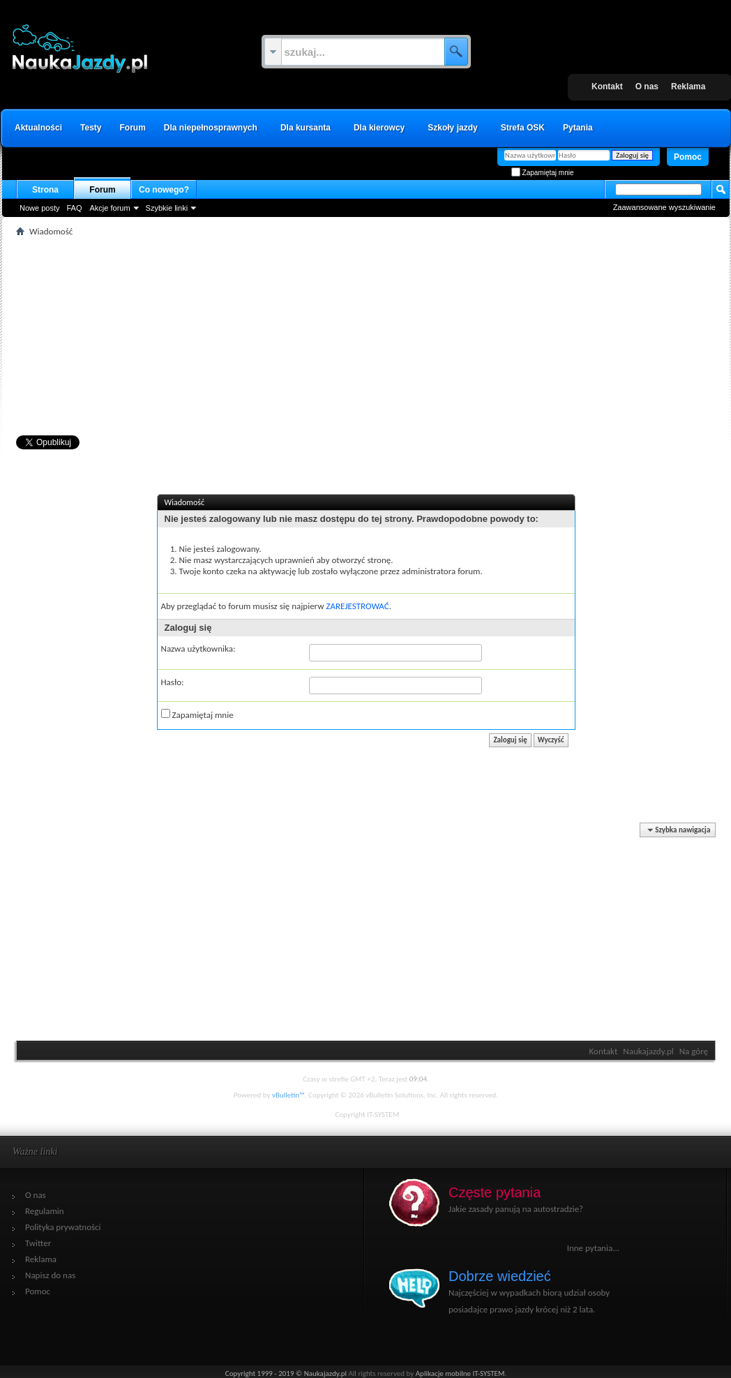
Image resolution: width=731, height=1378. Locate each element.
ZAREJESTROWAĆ (357, 606)
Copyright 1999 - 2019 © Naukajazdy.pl (286, 1373)
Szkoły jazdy (452, 128)
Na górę (693, 1051)
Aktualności (38, 128)
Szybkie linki (166, 208)
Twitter (38, 1243)
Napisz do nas (50, 1275)
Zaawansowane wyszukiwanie (663, 207)
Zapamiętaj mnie (542, 173)
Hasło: (171, 682)
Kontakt (607, 86)
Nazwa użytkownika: (197, 648)
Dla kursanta (305, 128)
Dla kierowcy (378, 128)
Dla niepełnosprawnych (210, 128)
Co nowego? (164, 190)
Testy (90, 128)
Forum (132, 128)
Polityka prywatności (63, 1227)
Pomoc (687, 157)
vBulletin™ (287, 1095)
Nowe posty (39, 208)
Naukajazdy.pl (648, 1051)
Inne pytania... (592, 1248)
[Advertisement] (366, 337)
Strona (44, 190)
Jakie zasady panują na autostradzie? (516, 1209)
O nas (646, 86)
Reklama (688, 86)
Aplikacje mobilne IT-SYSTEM (459, 1373)
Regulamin (44, 1211)
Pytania (578, 128)
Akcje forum (109, 208)
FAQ (74, 208)
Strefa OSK (522, 128)
